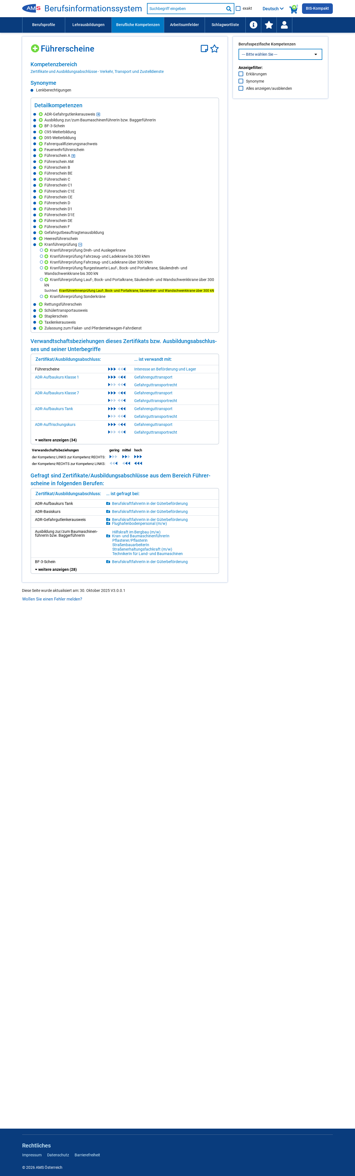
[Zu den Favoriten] (269, 25)
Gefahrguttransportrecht (155, 385)
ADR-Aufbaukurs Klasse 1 (57, 377)
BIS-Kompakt (317, 8)
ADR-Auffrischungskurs (55, 424)
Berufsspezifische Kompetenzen (267, 55)
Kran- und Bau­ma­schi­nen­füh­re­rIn (140, 536)
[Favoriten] (214, 48)
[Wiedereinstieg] (284, 25)
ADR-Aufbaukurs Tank (54, 409)
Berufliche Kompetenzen (138, 24)
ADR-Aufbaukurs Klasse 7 (57, 393)
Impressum (32, 1155)
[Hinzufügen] (36, 46)
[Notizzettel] (205, 48)
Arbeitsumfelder (184, 24)
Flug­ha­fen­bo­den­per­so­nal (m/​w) (139, 523)
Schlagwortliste (225, 24)
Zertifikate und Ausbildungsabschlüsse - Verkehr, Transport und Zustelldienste (97, 71)
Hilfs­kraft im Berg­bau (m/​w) (136, 532)
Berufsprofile (43, 24)
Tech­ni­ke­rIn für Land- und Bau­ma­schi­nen (147, 554)
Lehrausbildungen (88, 24)
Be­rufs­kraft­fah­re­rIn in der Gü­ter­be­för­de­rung (150, 503)
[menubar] (177, 25)
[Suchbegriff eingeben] (185, 8)
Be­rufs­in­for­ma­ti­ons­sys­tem (93, 8)
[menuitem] (43, 25)
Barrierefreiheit (87, 1155)
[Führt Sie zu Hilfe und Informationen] (253, 25)
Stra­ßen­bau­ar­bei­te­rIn (130, 545)
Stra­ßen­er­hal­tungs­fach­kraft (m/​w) (142, 549)
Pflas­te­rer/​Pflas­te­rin (130, 540)
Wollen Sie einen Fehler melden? (52, 599)
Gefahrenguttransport (153, 377)
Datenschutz (58, 1155)
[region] (125, 67)
